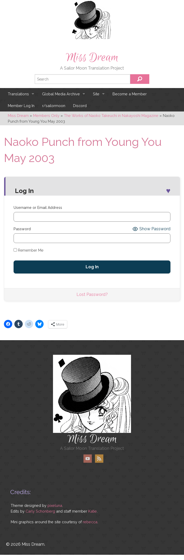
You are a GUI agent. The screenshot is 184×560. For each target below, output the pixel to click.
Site (96, 94)
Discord (80, 105)
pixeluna (55, 505)
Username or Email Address (38, 208)
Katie (92, 511)
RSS (99, 458)
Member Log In (21, 105)
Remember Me (28, 250)
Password (22, 229)
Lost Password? (92, 294)
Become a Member (129, 94)
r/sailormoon (53, 105)
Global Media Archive (61, 94)
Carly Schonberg (40, 511)
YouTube (87, 458)
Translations (18, 94)
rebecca (90, 522)
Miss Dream (92, 57)
